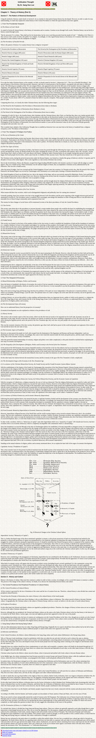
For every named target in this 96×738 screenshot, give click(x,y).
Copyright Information (9, 734)
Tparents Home (6, 735)
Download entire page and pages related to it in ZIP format (20, 730)
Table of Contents (7, 732)
